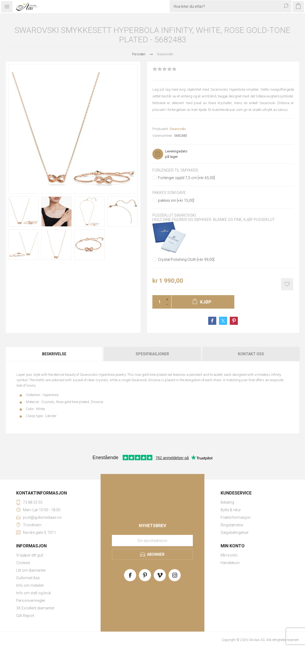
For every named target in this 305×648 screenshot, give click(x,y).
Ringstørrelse (232, 525)
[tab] (54, 354)
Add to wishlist (287, 284)
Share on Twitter (223, 321)
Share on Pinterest (234, 321)
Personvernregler (30, 600)
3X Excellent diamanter (35, 608)
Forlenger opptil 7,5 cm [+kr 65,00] (186, 178)
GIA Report (25, 615)
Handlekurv (230, 563)
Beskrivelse (54, 354)
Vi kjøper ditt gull (29, 555)
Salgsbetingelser (235, 532)
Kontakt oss (251, 354)
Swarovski (178, 129)
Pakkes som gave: (169, 193)
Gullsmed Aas (28, 578)
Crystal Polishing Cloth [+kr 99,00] (186, 259)
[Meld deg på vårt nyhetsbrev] (152, 540)
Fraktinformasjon (236, 517)
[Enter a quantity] (157, 302)
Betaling (227, 502)
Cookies (23, 563)
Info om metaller (30, 585)
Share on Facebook (212, 321)
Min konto (229, 555)
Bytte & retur (231, 510)
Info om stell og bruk (33, 593)
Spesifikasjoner (152, 354)
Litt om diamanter (31, 570)
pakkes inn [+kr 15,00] (176, 200)
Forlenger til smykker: (175, 170)
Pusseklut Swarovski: (174, 215)
